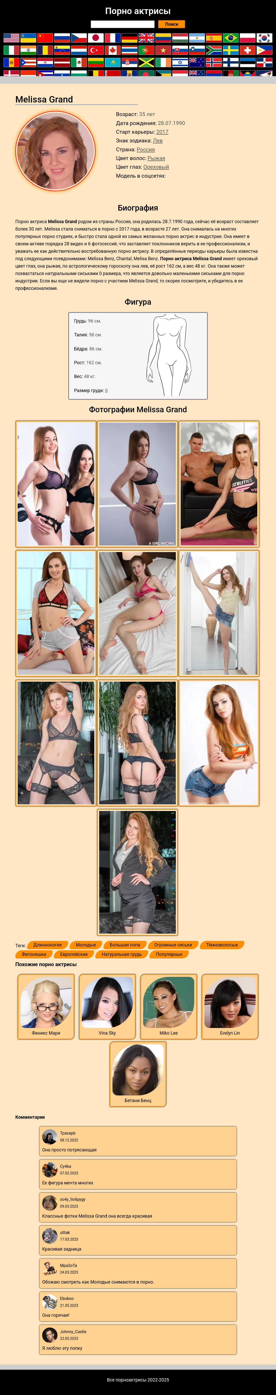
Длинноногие (47, 944)
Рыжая (156, 158)
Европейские (74, 954)
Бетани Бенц (138, 1100)
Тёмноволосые (222, 944)
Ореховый (156, 167)
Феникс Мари (46, 1033)
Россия (146, 149)
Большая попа (125, 944)
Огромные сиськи (173, 944)
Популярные (169, 954)
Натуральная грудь (122, 954)
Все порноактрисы (127, 1379)
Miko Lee (168, 1033)
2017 (162, 132)
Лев (158, 140)
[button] (56, 484)
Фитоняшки (34, 954)
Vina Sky (107, 1033)
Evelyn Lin (230, 1033)
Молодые (86, 944)
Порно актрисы (138, 11)
